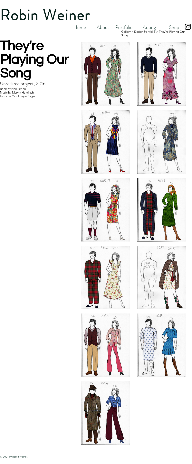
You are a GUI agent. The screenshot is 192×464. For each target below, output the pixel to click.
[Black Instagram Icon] (188, 27)
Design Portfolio (144, 31)
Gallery (126, 31)
